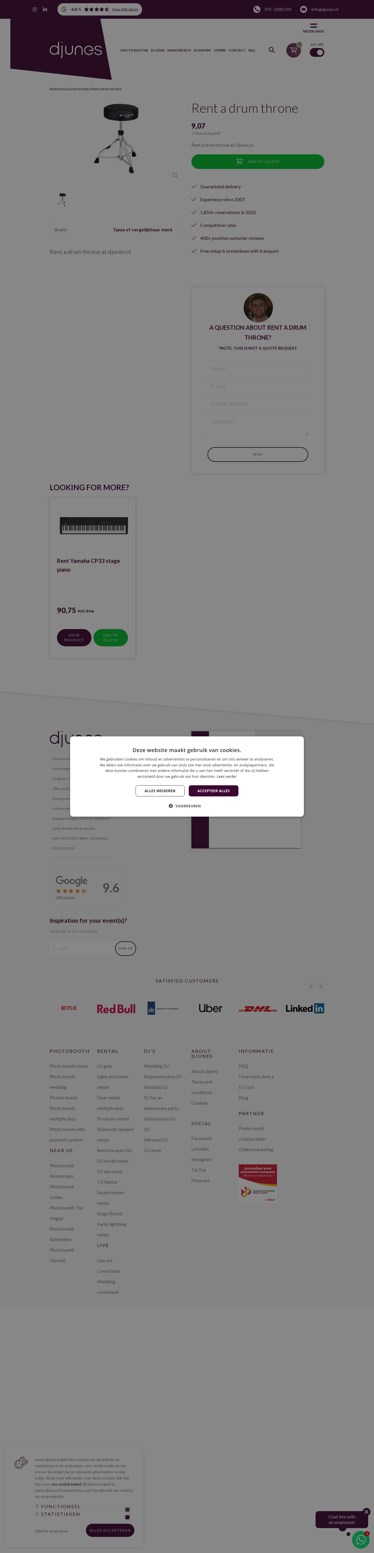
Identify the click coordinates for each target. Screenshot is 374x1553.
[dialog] (187, 776)
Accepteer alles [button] (214, 790)
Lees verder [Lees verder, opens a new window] (227, 776)
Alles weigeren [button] (160, 790)
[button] (187, 805)
